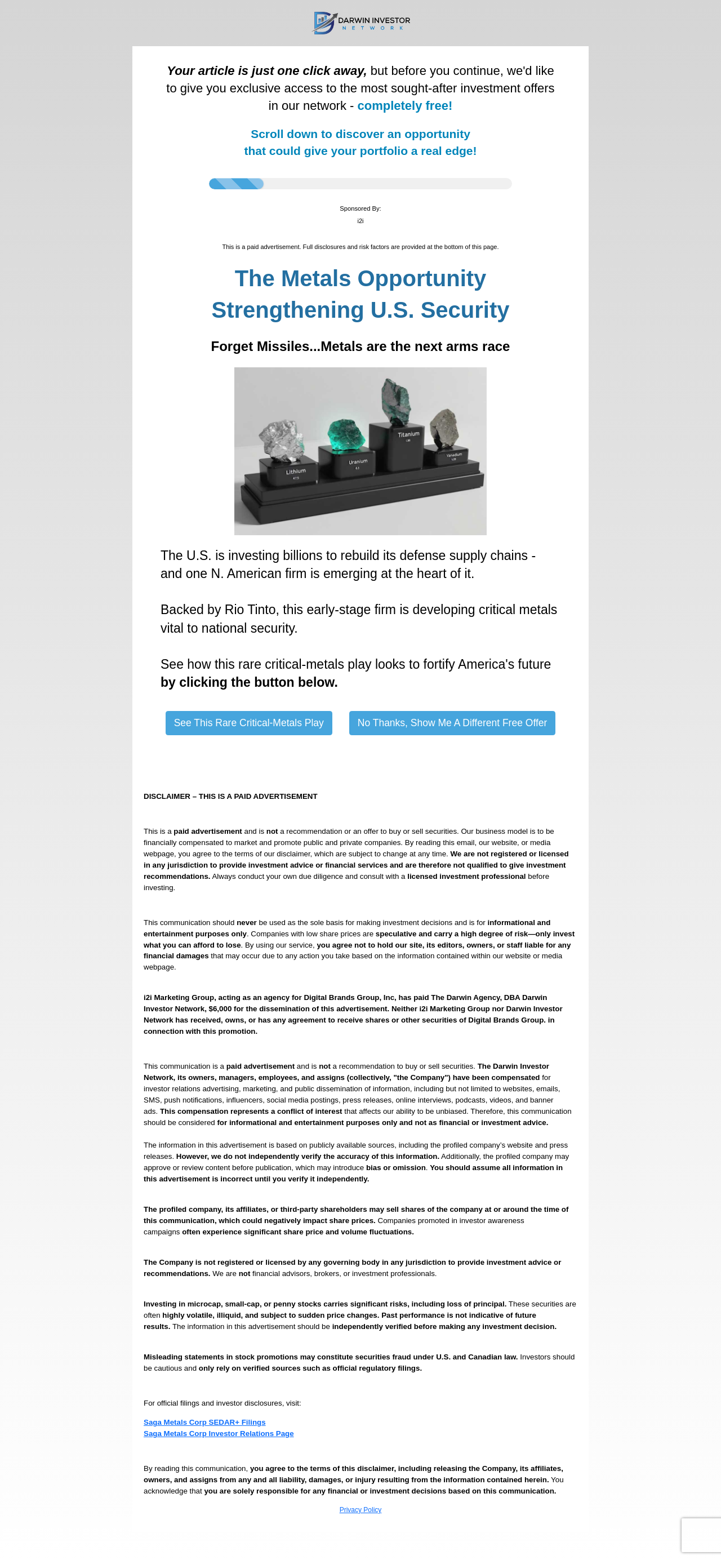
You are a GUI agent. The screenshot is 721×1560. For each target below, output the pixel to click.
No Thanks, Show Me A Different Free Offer (453, 722)
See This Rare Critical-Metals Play (249, 722)
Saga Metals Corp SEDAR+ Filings (205, 1422)
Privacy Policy (361, 1510)
